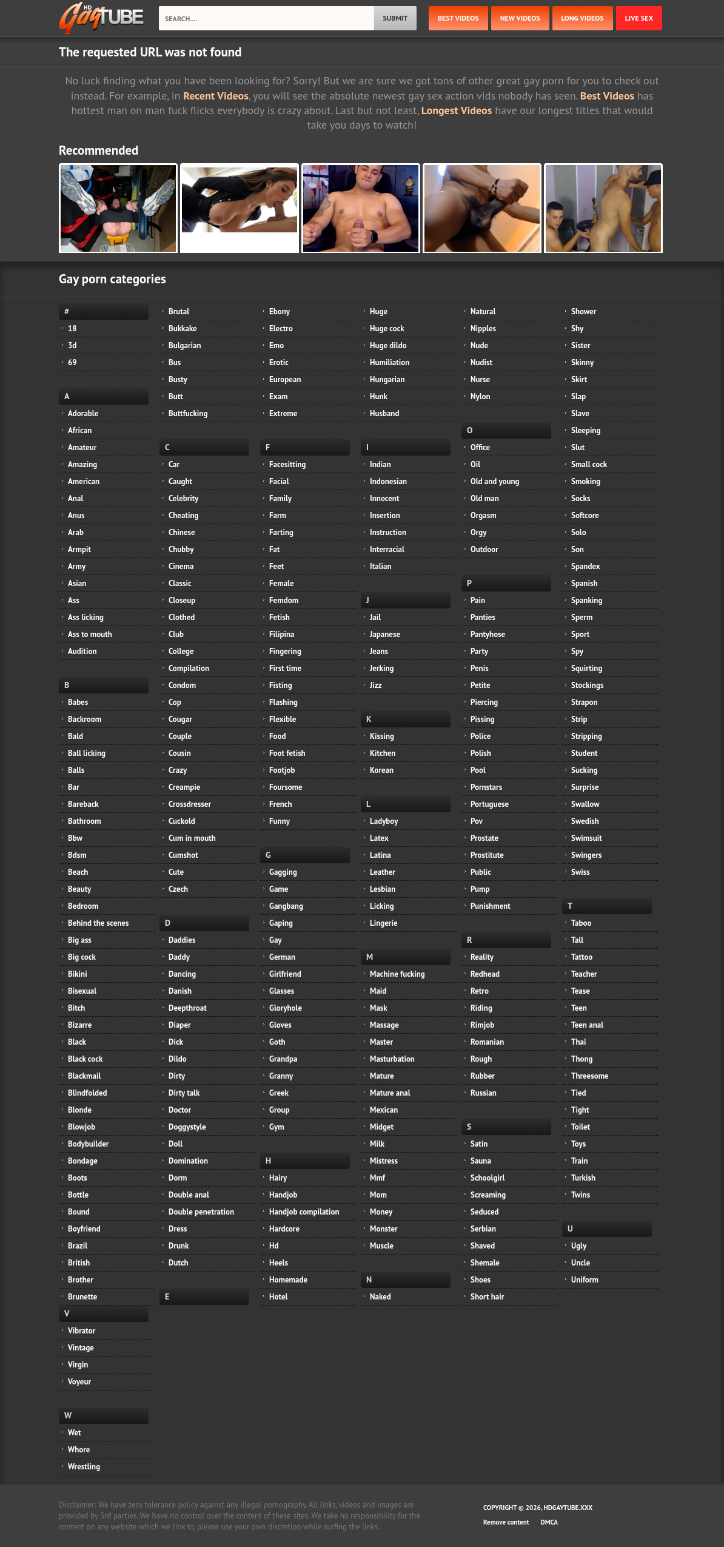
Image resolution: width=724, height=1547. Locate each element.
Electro (281, 328)
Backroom (84, 719)
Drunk (179, 1246)
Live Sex (639, 17)
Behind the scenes (98, 923)
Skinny (582, 362)
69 (72, 362)
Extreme (283, 413)
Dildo (178, 1059)
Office (480, 447)
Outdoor (484, 549)
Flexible (282, 719)
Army (76, 566)
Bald (75, 736)
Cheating (184, 515)
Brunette (82, 1297)
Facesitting (287, 464)
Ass (73, 600)
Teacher (584, 974)
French (280, 804)
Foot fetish (287, 753)
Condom (182, 685)
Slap (578, 396)
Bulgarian (185, 345)
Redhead (485, 974)
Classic (180, 583)
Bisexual (82, 991)
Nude (479, 345)
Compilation (189, 668)
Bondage (83, 1161)
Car (174, 464)
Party (479, 651)
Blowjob (81, 1127)
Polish (481, 753)
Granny (281, 1076)
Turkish (583, 1178)
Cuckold (182, 821)
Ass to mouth (90, 634)
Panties (483, 617)
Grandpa (283, 1059)
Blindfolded (87, 1093)
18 (72, 328)
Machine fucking (397, 974)
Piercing (484, 702)
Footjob (282, 770)
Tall (577, 940)
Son (577, 549)
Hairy (278, 1178)
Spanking (586, 600)
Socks (580, 498)
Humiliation (389, 362)
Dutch (179, 1263)
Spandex (585, 566)
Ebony (279, 311)
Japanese (385, 634)
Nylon (481, 396)
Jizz (376, 685)
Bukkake (183, 328)
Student (584, 753)
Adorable (83, 413)
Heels (278, 1263)
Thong (582, 1059)
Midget (382, 1127)
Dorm (178, 1178)
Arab (76, 532)
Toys (578, 1144)
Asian (77, 583)
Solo (578, 532)
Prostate (484, 838)
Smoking (585, 481)
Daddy (179, 957)
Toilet (580, 1127)
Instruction (388, 532)
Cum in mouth (192, 838)
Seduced (485, 1212)
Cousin (180, 753)
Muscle (382, 1246)
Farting (281, 532)
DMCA (549, 1522)
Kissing (382, 736)
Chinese (182, 532)
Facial (279, 481)
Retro (480, 991)
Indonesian (388, 481)
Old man (485, 498)
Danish (180, 991)
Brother (80, 1280)
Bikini (77, 974)
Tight (580, 1110)
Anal (75, 498)
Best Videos (607, 96)
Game (278, 889)
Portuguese (490, 804)
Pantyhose (488, 634)
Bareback (83, 804)
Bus (175, 362)
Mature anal (390, 1093)
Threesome (590, 1076)
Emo (276, 345)
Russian (484, 1093)
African (80, 430)
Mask (378, 1008)
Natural (483, 311)
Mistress (384, 1161)
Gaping (281, 923)
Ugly (578, 1246)
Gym (276, 1127)
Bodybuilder (88, 1144)
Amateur (82, 447)
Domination (188, 1161)
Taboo (581, 923)
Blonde (80, 1110)
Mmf (377, 1178)
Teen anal (587, 1025)
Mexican (384, 1110)
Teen (579, 1008)
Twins (580, 1195)
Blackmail (84, 1076)
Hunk (378, 396)
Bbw (75, 838)
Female (281, 583)
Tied (578, 1093)
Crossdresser (190, 804)
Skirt (579, 379)
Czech (178, 889)
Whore (79, 1449)
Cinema (181, 566)
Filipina (281, 634)
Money (381, 1212)
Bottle (78, 1195)
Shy (577, 328)
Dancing (182, 974)
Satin (479, 1144)
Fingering (285, 651)
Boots (77, 1178)
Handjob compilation (304, 1212)
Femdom (283, 600)
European (285, 379)
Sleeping (585, 430)
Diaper (180, 1025)
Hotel (278, 1297)
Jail (375, 617)
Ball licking (87, 753)
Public (481, 872)
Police (481, 736)
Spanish (584, 583)
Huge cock (387, 328)
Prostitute (487, 855)
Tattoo (581, 957)
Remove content (506, 1522)
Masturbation (392, 1059)
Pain (478, 600)
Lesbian (382, 889)
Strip (579, 719)
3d (72, 345)
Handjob (283, 1195)
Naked (380, 1297)
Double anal (189, 1195)
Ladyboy (384, 821)
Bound (79, 1212)
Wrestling (84, 1466)
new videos (520, 17)
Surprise (585, 787)
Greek (279, 1093)
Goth (277, 1042)
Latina (380, 855)
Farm (277, 515)
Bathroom (84, 821)
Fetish (279, 617)
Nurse (480, 379)
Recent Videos (215, 96)
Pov (477, 821)
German (282, 957)
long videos (582, 17)
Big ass (80, 940)
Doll (176, 1144)
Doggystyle (187, 1127)
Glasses (281, 991)
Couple (180, 736)
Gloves (280, 1025)
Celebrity (183, 498)
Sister (581, 345)
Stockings (587, 685)
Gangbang (286, 906)
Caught (180, 481)
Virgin (78, 1365)
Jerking (382, 668)
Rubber (483, 1076)
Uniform (584, 1280)
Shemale (485, 1263)
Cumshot (183, 855)
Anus (76, 515)
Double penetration (201, 1212)
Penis (480, 668)
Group (279, 1110)
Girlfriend (285, 974)
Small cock (589, 464)
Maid (378, 991)
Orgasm (484, 515)
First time (285, 668)
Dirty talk (184, 1093)
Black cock (85, 1059)
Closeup (182, 600)
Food (277, 736)
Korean (382, 770)
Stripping (586, 736)
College (181, 651)
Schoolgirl (487, 1178)
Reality (482, 957)
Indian (380, 464)
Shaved (483, 1246)
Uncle (580, 1263)
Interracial (387, 549)
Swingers (586, 855)
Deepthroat (188, 1008)
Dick (176, 1042)
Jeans (379, 651)
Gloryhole (285, 1008)
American (83, 481)
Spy (577, 651)
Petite (481, 685)
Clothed (182, 617)
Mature (382, 1076)
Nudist (481, 362)
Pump (480, 889)
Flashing (283, 702)
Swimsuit (586, 838)
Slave (580, 413)
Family (280, 498)
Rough (481, 1059)
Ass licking (86, 617)
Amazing (82, 464)
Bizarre (80, 1025)
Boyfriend (84, 1229)
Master (381, 1042)
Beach (78, 872)
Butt (176, 396)
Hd (273, 1246)
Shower (583, 311)
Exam (278, 396)
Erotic (279, 362)
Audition (82, 651)
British (79, 1263)
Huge (378, 311)
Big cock (82, 957)
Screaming (488, 1195)
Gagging (283, 872)
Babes (78, 702)
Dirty (177, 1076)
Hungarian (387, 379)
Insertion (385, 515)
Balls (76, 770)
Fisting (280, 685)
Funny (279, 821)
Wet (74, 1432)
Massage (384, 1025)
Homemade (288, 1280)
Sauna (481, 1161)
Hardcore (284, 1229)
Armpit (79, 549)
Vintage (81, 1348)
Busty (178, 379)
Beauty (79, 889)
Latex (379, 838)
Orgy (478, 532)
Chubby (181, 549)
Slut (578, 447)
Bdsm (77, 855)
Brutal (179, 311)
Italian (381, 566)
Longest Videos (456, 110)
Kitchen (382, 753)
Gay (275, 940)
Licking (382, 906)
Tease (580, 991)
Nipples (483, 328)
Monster (384, 1229)
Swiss (580, 872)
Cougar (180, 719)
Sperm (582, 617)
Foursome (286, 787)
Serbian (483, 1229)
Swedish (585, 821)
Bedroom (83, 906)
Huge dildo (388, 345)
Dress (178, 1229)
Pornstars (486, 787)
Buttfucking (188, 413)
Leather (382, 872)
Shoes (481, 1280)
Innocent (385, 498)
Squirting (586, 668)
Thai (578, 1042)
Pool (478, 770)
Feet (276, 566)
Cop (175, 702)
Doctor (180, 1110)
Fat (274, 549)
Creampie (184, 787)
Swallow (585, 804)
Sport (580, 634)
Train (579, 1161)
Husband (384, 413)
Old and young (495, 481)
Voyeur (79, 1382)
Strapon (584, 702)
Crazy (178, 770)
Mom (378, 1195)
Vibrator (81, 1331)
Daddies (182, 940)
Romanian (487, 1042)
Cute (176, 872)
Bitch (76, 1008)
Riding (481, 1008)
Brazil (77, 1246)
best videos (458, 17)
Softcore (585, 515)
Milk (377, 1144)
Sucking (584, 770)
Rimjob (482, 1025)
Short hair (487, 1297)
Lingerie (384, 923)
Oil (475, 464)
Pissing (482, 719)
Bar (73, 787)
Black (77, 1042)
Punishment (491, 906)
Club (176, 634)
